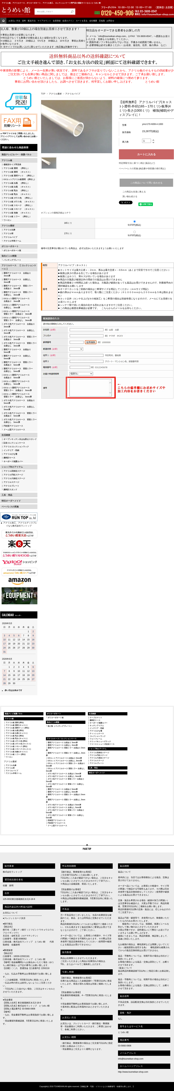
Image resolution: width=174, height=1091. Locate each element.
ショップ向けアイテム (12, 467)
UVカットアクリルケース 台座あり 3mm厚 (65, 758)
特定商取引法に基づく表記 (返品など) (137, 163)
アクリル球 (8, 233)
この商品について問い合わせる (146, 182)
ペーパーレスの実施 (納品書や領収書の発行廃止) (142, 168)
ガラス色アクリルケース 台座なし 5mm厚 (18, 408)
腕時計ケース (9, 458)
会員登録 (57, 21)
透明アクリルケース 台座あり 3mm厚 (16, 274)
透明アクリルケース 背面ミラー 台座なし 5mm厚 (17, 369)
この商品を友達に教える (134, 191)
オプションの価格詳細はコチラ (56, 213)
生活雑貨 (6, 435)
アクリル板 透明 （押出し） (16, 168)
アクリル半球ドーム (12, 241)
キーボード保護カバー (13, 461)
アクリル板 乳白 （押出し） (16, 190)
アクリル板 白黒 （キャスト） (17, 187)
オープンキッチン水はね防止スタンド (20, 439)
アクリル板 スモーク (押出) (16, 746)
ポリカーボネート (10, 246)
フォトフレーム (96, 739)
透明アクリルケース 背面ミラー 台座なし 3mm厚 (17, 293)
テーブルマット (96, 718)
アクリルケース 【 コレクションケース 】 (19, 267)
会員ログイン (68, 21)
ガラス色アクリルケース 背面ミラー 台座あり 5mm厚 (19, 414)
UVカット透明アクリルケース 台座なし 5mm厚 (16, 382)
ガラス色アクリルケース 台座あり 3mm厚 (18, 325)
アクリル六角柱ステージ (14, 478)
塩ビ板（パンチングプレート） (60, 726)
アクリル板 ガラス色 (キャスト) (18, 744)
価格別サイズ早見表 (12, 164)
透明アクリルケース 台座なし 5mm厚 (16, 357)
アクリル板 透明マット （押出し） (19, 176)
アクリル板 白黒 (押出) (15, 730)
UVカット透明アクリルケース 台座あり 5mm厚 (16, 376)
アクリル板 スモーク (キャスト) (18, 749)
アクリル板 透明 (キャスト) (16, 725)
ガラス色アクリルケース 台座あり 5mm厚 (18, 401)
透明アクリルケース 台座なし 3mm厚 (16, 280)
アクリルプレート (11, 486)
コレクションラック (98, 736)
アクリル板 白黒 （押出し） (16, 183)
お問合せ (110, 21)
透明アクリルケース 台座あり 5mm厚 (16, 350)
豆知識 (102, 21)
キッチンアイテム (97, 726)
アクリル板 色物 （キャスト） (17, 213)
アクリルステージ (11, 482)
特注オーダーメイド (11, 501)
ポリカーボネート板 (12, 250)
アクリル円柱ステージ (13, 475)
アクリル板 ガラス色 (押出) (16, 741)
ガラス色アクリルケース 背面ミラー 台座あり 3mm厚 (19, 338)
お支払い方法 (14, 21)
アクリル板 (7, 160)
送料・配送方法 (29, 21)
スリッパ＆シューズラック (100, 741)
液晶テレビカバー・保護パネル (16, 154)
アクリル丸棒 (9, 230)
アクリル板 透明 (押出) (15, 723)
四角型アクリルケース (56, 820)
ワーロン (7, 220)
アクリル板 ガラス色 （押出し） (18, 198)
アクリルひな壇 (10, 454)
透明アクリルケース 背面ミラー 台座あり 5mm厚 (17, 363)
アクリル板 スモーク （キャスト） (19, 209)
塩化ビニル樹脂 (9, 256)
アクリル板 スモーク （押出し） (18, 205)
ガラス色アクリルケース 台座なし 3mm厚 (18, 331)
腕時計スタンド (10, 489)
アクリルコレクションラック (16, 446)
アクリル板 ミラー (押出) (16, 754)
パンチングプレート (12, 260)
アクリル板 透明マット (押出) (17, 728)
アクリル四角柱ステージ (14, 471)
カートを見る (82, 21)
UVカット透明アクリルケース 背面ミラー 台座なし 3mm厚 (17, 319)
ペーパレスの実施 (10, 506)
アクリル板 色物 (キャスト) (16, 752)
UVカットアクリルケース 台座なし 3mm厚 (65, 761)
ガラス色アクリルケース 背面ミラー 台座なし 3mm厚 (19, 344)
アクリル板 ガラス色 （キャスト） (19, 202)
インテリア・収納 (11, 450)
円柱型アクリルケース (13, 426)
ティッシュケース (97, 733)
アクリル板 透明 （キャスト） (17, 172)
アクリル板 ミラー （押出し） (17, 216)
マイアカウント (44, 21)
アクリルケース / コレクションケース (62, 739)
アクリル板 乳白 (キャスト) (16, 738)
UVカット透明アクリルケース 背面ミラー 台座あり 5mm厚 (17, 389)
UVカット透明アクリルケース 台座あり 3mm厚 (16, 299)
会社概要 (93, 21)
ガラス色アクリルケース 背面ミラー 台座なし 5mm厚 (19, 420)
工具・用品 (7, 495)
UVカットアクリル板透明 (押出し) (19, 179)
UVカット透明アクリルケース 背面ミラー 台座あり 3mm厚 (17, 312)
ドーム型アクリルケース (14, 430)
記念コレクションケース (14, 443)
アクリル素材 (8, 225)
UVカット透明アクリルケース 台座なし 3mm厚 (16, 306)
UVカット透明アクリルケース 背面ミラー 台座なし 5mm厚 (17, 395)
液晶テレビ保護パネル (14, 714)
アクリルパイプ (10, 237)
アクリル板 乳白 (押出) (15, 736)
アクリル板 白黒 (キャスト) (16, 733)
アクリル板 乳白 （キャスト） (17, 194)
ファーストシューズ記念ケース (102, 744)
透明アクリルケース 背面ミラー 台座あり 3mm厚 (17, 287)
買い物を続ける (129, 196)
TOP (43, 93)
